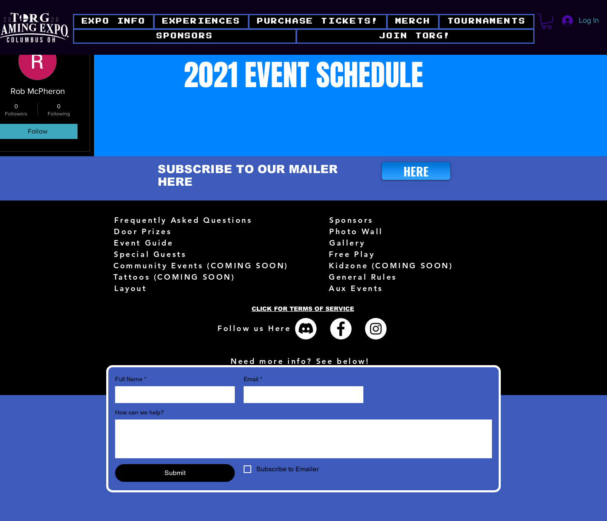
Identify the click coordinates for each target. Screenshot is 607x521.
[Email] (300, 394)
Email (253, 379)
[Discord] (306, 328)
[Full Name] (172, 394)
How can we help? (139, 412)
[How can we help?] (303, 439)
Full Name (130, 379)
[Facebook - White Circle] (341, 328)
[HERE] (416, 171)
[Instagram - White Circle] (376, 328)
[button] (415, 36)
